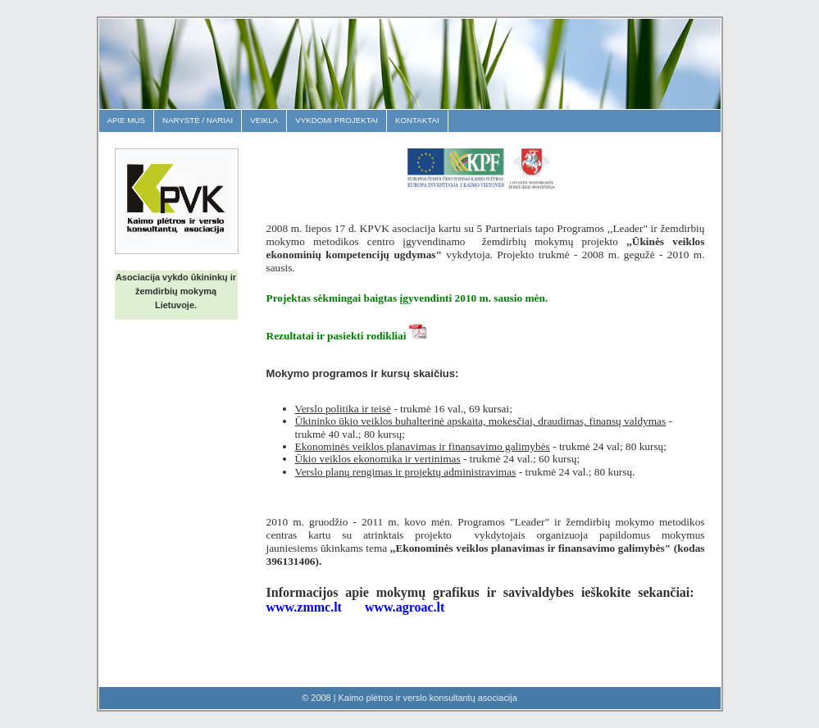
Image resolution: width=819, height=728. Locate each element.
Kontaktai (417, 120)
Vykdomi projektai (336, 120)
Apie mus (126, 120)
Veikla (264, 120)
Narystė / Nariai (197, 120)
